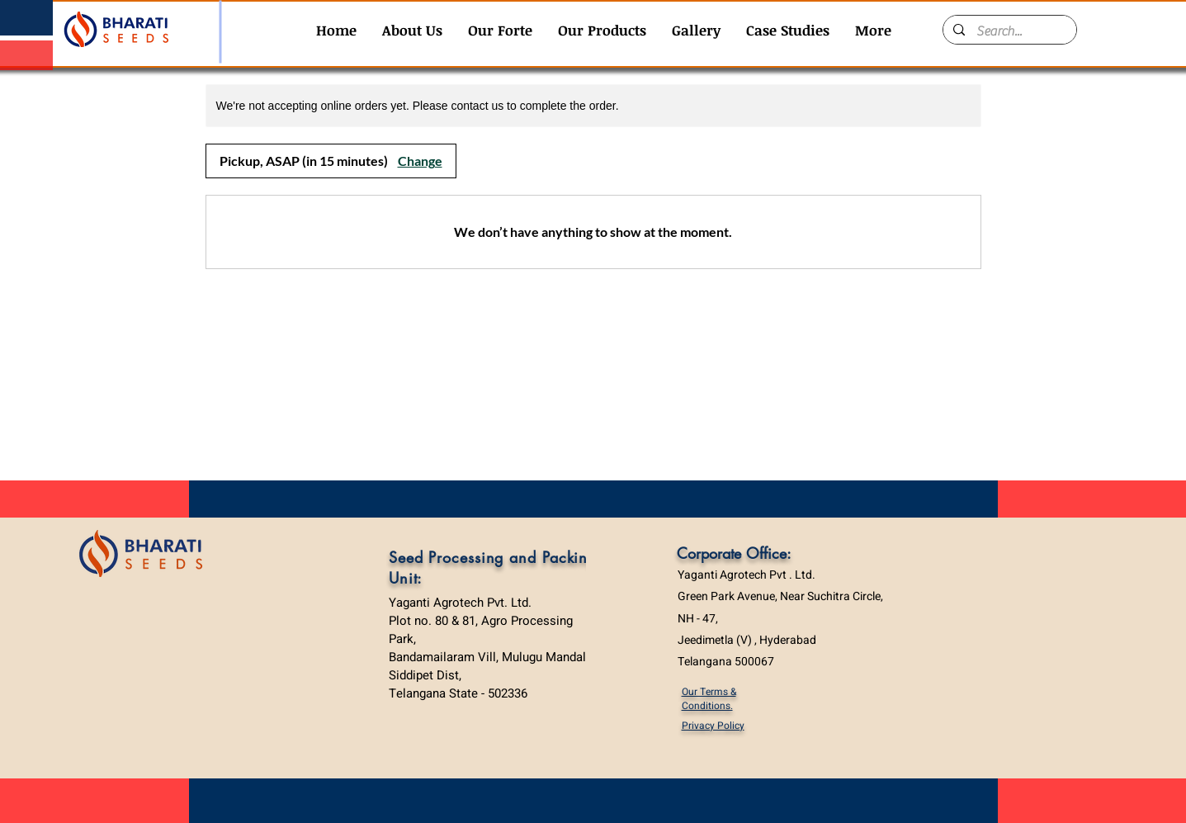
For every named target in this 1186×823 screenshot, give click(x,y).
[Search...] (1009, 31)
